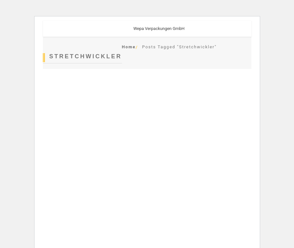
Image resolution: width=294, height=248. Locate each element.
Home (129, 46)
